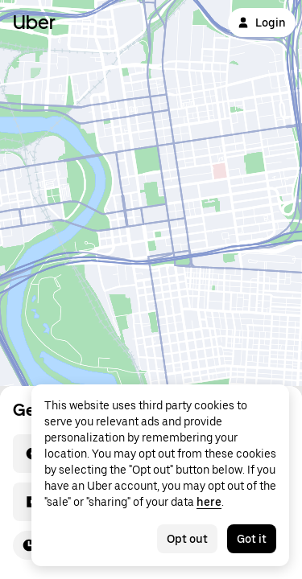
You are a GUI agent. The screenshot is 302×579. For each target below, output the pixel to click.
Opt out (187, 538)
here (209, 501)
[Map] (151, 193)
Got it (252, 538)
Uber (34, 22)
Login (262, 22)
